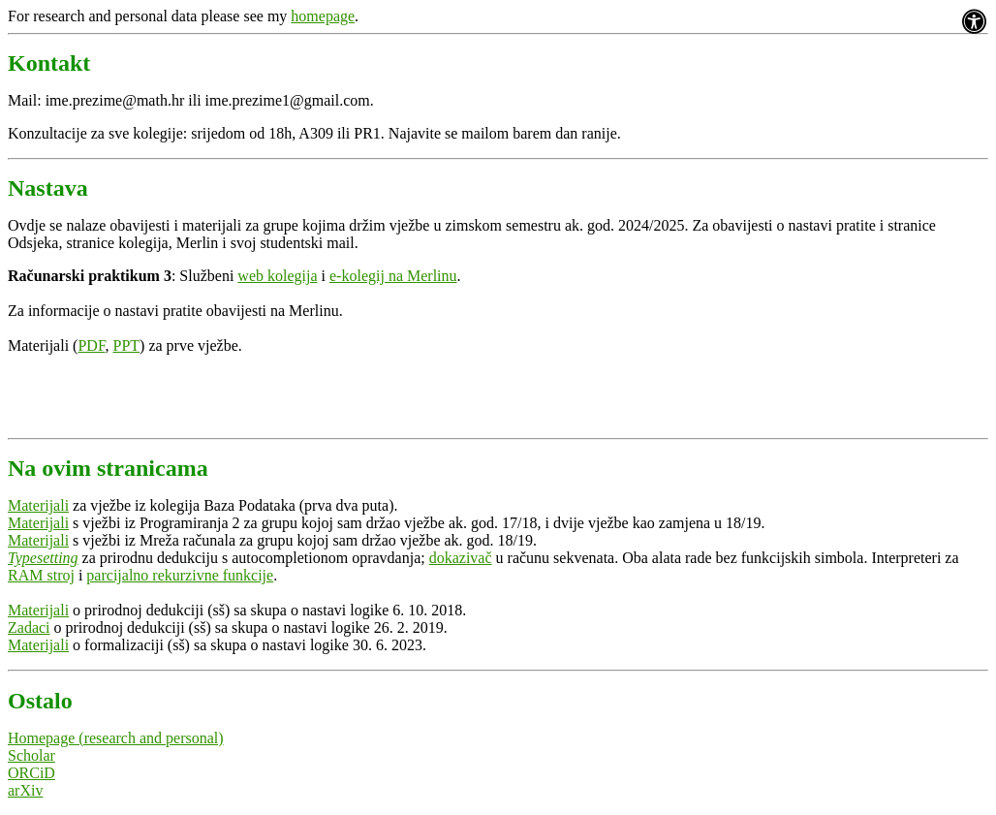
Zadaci (29, 627)
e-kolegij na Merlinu (393, 275)
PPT (126, 345)
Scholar (31, 755)
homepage (323, 16)
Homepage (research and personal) (116, 738)
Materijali (38, 505)
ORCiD (31, 773)
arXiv (25, 790)
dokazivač (460, 557)
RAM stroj (41, 575)
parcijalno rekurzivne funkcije (179, 575)
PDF (91, 345)
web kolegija (277, 275)
